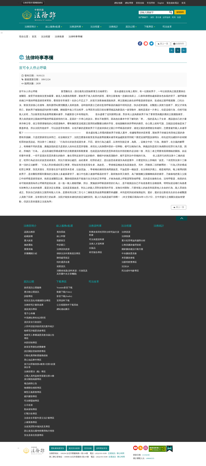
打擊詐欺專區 (30, 413)
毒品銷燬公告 (30, 383)
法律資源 (126, 232)
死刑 (174, 17)
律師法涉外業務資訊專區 (68, 253)
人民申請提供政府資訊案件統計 (39, 326)
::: (19, 2)
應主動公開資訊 (31, 292)
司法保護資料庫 (96, 239)
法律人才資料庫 (96, 244)
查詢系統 (61, 232)
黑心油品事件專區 (32, 360)
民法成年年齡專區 (130, 271)
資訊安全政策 (74, 448)
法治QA (125, 266)
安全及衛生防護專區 (33, 435)
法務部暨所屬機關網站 (33, 3)
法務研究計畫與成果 (33, 305)
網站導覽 (129, 3)
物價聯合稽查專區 (32, 388)
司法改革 (167, 26)
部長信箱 (140, 3)
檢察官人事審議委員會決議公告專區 (39, 336)
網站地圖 (118, 3)
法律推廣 (59, 36)
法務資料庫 (75, 26)
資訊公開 (130, 26)
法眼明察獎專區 (129, 262)
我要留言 (61, 240)
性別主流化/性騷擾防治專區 (37, 300)
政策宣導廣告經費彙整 (35, 347)
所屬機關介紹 (30, 253)
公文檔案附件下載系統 (67, 305)
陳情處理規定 (63, 258)
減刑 (152, 17)
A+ (184, 50)
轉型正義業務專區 (32, 392)
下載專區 (148, 26)
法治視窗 (95, 26)
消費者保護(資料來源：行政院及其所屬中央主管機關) (72, 272)
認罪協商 (166, 17)
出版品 (92, 248)
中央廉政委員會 (129, 253)
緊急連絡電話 (173, 3)
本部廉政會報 (128, 258)
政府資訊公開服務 (32, 287)
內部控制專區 (30, 342)
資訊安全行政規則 (32, 322)
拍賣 (179, 17)
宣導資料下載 (63, 300)
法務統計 (113, 26)
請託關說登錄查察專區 (35, 351)
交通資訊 (111, 453)
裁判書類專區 (30, 396)
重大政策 (28, 240)
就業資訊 (61, 266)
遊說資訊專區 (30, 309)
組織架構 (28, 236)
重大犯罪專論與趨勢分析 (133, 240)
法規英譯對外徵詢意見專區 (37, 426)
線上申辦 (61, 236)
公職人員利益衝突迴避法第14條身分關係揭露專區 (39, 377)
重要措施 (28, 249)
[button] (140, 43)
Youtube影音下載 (64, 287)
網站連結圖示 (63, 309)
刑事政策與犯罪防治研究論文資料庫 (104, 233)
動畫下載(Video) (64, 292)
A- (172, 50)
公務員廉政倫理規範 (131, 245)
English (161, 3)
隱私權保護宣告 (57, 448)
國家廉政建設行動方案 (132, 249)
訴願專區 (28, 296)
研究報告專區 (95, 252)
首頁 (183, 3)
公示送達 (28, 405)
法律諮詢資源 (63, 249)
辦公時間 (120, 453)
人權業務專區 (30, 422)
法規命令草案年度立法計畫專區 (39, 418)
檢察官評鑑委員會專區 (35, 331)
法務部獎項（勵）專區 (35, 371)
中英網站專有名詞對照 (35, 318)
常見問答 (151, 3)
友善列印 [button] (180, 44)
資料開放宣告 (101, 448)
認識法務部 (29, 232)
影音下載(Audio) (64, 296)
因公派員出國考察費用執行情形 (39, 431)
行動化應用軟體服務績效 (36, 355)
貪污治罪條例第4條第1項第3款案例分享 (39, 366)
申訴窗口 (61, 245)
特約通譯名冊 (63, 262)
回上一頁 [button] (164, 44)
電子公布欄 (29, 313)
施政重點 (28, 245)
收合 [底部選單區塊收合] (181, 218)
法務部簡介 (30, 26)
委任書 (158, 17)
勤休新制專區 (30, 409)
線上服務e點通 (52, 26)
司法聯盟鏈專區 (31, 401)
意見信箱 (88, 448)
